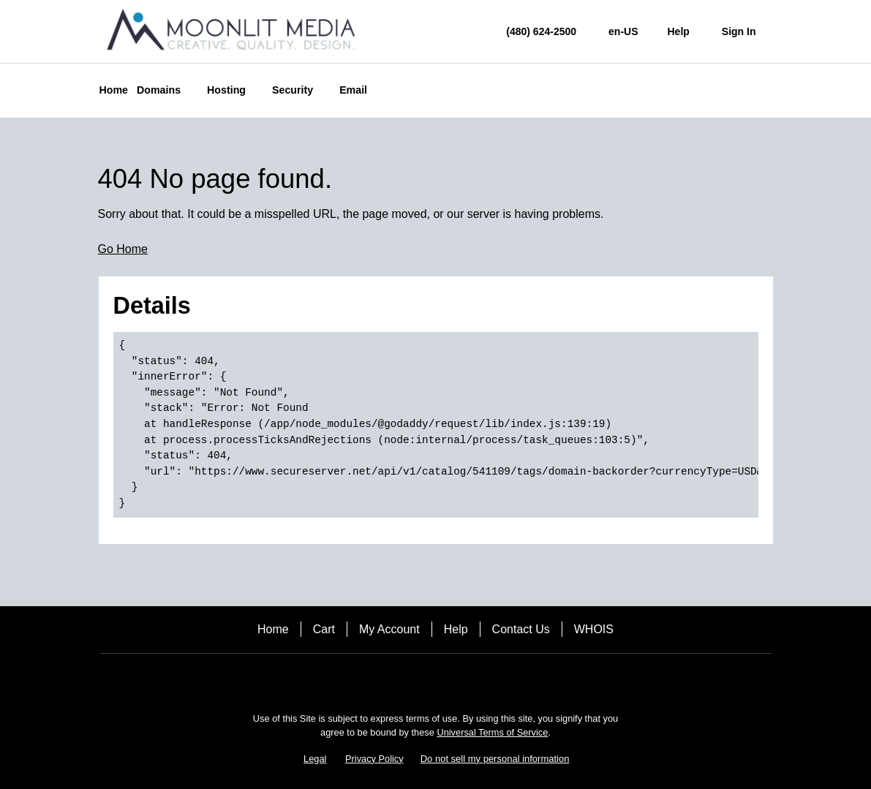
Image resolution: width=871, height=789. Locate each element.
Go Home (123, 249)
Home (273, 629)
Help (456, 629)
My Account (389, 629)
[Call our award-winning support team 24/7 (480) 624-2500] (678, 31)
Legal (314, 758)
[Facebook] (395, 679)
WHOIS (594, 629)
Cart (324, 629)
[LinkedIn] (477, 679)
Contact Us (521, 629)
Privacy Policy (374, 758)
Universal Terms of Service (492, 732)
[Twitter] (436, 679)
